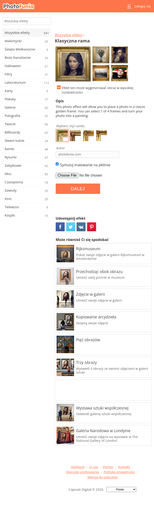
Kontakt (124, 466)
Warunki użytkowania (82, 472)
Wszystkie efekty (68, 35)
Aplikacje (78, 466)
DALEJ (78, 188)
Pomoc (108, 466)
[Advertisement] (102, 23)
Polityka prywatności (119, 472)
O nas (93, 466)
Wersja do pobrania (102, 477)
